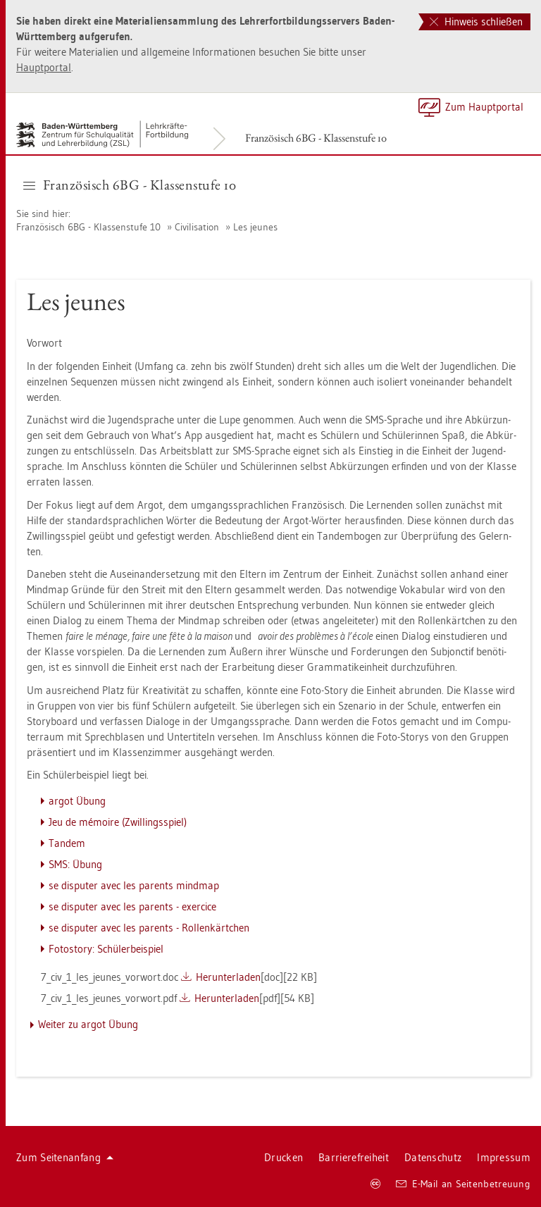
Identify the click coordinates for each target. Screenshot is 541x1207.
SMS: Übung (75, 864)
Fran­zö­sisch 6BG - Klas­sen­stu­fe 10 (316, 138)
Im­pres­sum (503, 1157)
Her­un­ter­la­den (228, 977)
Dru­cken (283, 1157)
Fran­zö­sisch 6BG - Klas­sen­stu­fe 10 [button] (129, 184)
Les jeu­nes (255, 227)
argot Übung (77, 800)
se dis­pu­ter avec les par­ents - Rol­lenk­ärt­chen (149, 927)
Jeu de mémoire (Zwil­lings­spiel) (118, 822)
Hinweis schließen (476, 21)
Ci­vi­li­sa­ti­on (197, 227)
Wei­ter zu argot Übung (88, 1024)
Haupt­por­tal (43, 67)
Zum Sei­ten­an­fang (64, 1157)
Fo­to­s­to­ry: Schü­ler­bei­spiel (106, 948)
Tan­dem (67, 843)
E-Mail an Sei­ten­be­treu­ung (463, 1183)
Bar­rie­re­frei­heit (353, 1157)
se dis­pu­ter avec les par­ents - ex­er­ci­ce (132, 906)
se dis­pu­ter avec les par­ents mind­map (134, 885)
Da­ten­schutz (432, 1157)
